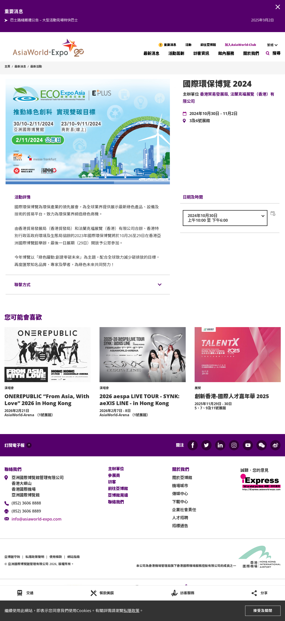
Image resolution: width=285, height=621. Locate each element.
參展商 (114, 475)
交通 (29, 592)
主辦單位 (116, 469)
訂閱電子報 (14, 445)
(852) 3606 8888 (26, 503)
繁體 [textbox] (270, 45)
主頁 (7, 66)
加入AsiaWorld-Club (240, 45)
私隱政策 (131, 610)
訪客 (112, 482)
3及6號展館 (199, 121)
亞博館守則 (12, 557)
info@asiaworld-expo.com (36, 519)
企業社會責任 (184, 509)
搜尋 (277, 53)
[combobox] (271, 45)
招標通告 (180, 525)
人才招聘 (180, 517)
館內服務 (226, 53)
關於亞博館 (182, 477)
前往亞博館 (208, 45)
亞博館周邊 (118, 495)
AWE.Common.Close (278, 7)
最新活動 (36, 66)
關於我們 (251, 53)
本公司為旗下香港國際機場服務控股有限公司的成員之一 (186, 566)
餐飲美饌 (107, 592)
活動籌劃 (176, 53)
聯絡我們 (116, 502)
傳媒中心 (180, 493)
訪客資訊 (201, 53)
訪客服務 (187, 592)
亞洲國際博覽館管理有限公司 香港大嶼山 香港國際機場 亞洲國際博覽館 (38, 486)
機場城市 (180, 485)
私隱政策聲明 (34, 557)
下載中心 (180, 501)
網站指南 (73, 557)
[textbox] (225, 218)
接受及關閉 (262, 610)
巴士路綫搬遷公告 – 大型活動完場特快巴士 (44, 20)
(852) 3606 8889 (26, 511)
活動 (188, 45)
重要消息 (170, 45)
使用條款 (55, 557)
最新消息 (151, 53)
